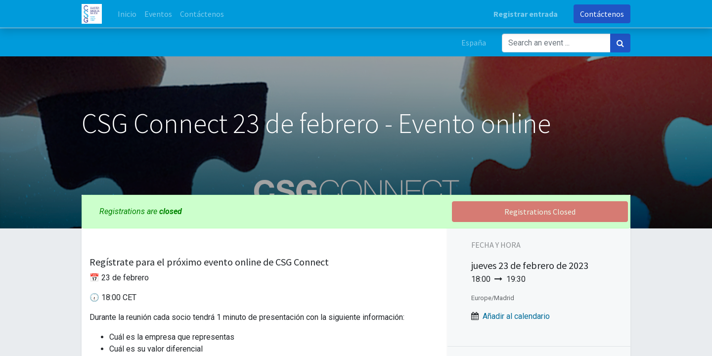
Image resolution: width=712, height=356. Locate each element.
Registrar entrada (525, 14)
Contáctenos (602, 14)
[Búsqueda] (620, 43)
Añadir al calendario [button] (516, 316)
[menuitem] (127, 14)
